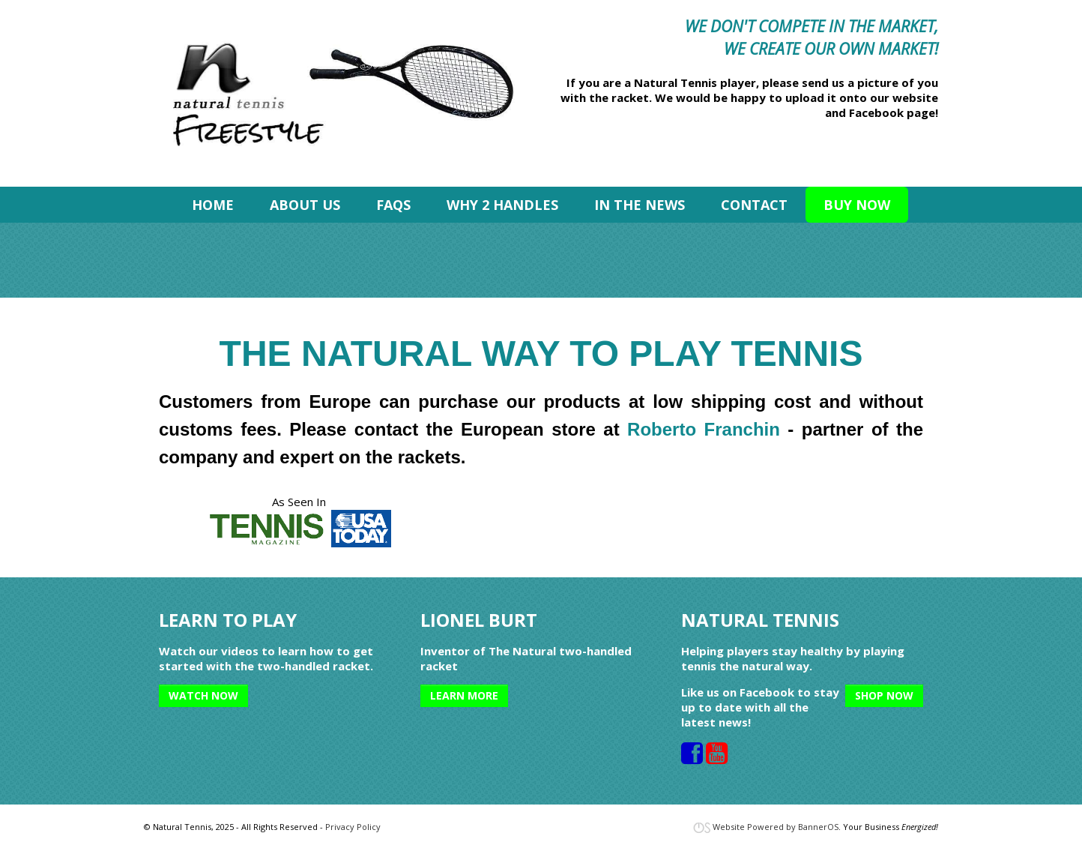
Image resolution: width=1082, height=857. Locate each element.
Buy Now (856, 205)
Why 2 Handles (502, 205)
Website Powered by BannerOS (775, 826)
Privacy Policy (353, 826)
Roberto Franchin (703, 429)
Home (213, 205)
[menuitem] (213, 205)
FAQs (393, 205)
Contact (754, 205)
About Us (305, 205)
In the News (639, 205)
